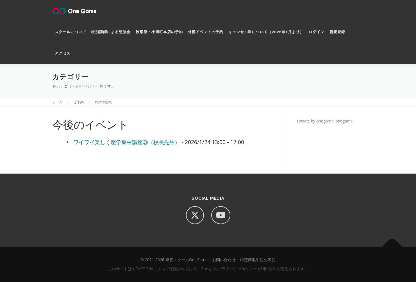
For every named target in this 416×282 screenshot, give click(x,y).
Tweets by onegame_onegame (324, 121)
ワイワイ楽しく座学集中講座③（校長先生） (126, 142)
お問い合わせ (224, 259)
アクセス (63, 53)
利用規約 (269, 268)
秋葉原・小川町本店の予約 (159, 32)
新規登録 (337, 32)
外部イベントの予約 (205, 32)
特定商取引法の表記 (258, 259)
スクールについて (70, 32)
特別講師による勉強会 (111, 32)
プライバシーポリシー (237, 268)
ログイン (316, 32)
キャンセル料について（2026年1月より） (266, 32)
